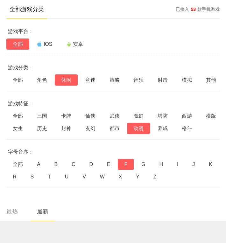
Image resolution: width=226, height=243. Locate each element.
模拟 (187, 80)
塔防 (163, 116)
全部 (18, 44)
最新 (42, 211)
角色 (42, 80)
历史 (42, 128)
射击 (163, 80)
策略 (114, 80)
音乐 (138, 80)
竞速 (90, 80)
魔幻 (138, 116)
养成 (163, 128)
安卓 (74, 44)
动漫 (138, 128)
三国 (42, 116)
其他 (211, 80)
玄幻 (90, 128)
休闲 (66, 80)
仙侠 (90, 116)
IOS (45, 44)
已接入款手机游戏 (198, 9)
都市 (114, 128)
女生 (18, 128)
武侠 (114, 116)
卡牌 (66, 116)
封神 (66, 128)
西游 (187, 116)
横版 (211, 116)
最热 (12, 211)
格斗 (187, 128)
